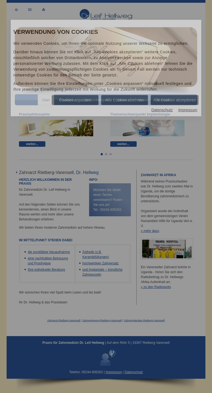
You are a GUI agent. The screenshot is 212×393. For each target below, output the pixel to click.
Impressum (187, 110)
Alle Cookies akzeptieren (174, 100)
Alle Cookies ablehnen (125, 100)
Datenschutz (162, 110)
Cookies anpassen (75, 100)
